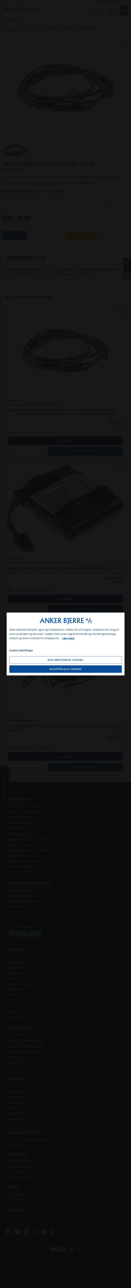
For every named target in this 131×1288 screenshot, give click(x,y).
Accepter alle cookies (65, 669)
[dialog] (65, 643)
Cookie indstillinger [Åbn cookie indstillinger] (21, 650)
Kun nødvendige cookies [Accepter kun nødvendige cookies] (65, 660)
